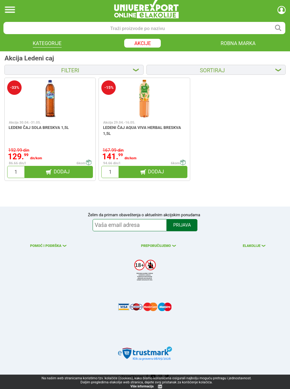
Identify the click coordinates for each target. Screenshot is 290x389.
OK (160, 386)
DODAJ (62, 172)
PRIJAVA (182, 225)
